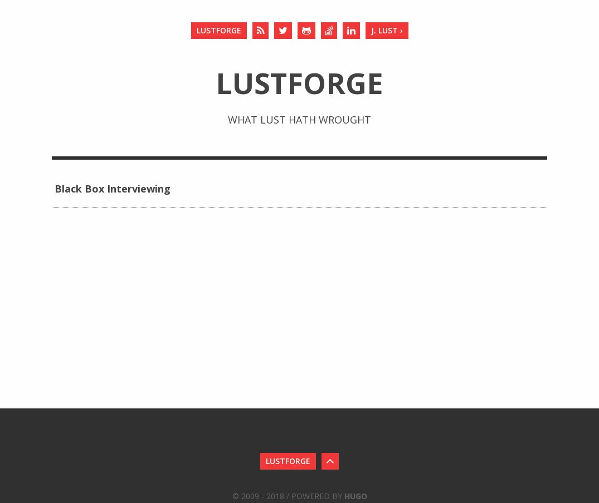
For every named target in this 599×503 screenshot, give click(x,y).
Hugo (355, 496)
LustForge (219, 30)
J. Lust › (387, 30)
